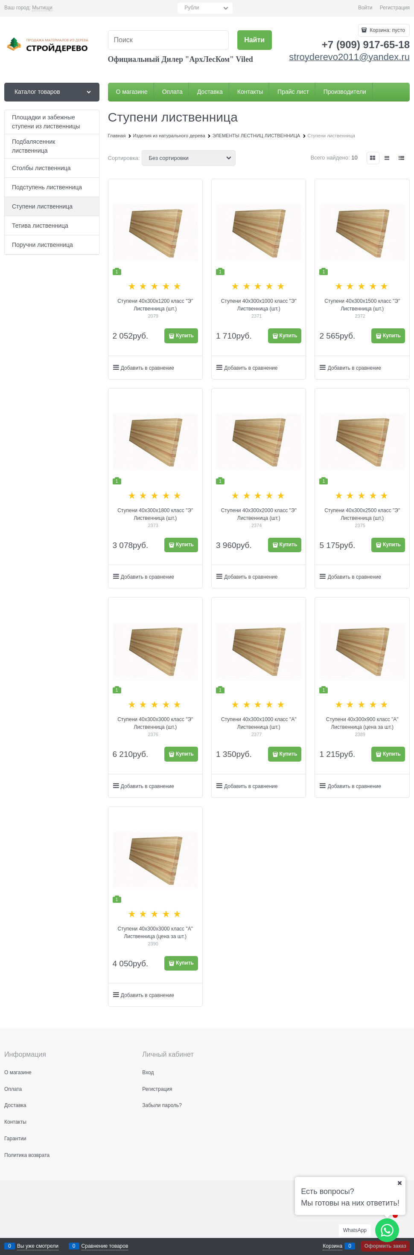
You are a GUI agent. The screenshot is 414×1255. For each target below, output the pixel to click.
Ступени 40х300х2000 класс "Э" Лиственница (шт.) (259, 514)
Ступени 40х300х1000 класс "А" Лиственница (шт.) (258, 723)
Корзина (332, 1246)
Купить (185, 336)
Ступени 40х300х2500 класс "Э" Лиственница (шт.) (362, 514)
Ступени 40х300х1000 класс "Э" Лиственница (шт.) (259, 305)
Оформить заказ (385, 1246)
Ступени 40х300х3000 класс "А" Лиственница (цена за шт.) (155, 932)
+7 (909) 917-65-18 (366, 44)
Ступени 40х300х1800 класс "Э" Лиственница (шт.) (155, 514)
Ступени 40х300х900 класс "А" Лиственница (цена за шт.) (362, 723)
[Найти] (254, 40)
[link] (42, 8)
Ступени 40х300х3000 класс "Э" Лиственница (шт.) (155, 723)
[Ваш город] (399, 1183)
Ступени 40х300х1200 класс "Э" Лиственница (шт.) (155, 305)
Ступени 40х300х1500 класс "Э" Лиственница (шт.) (362, 305)
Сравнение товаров (105, 1246)
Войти (365, 8)
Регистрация (395, 8)
